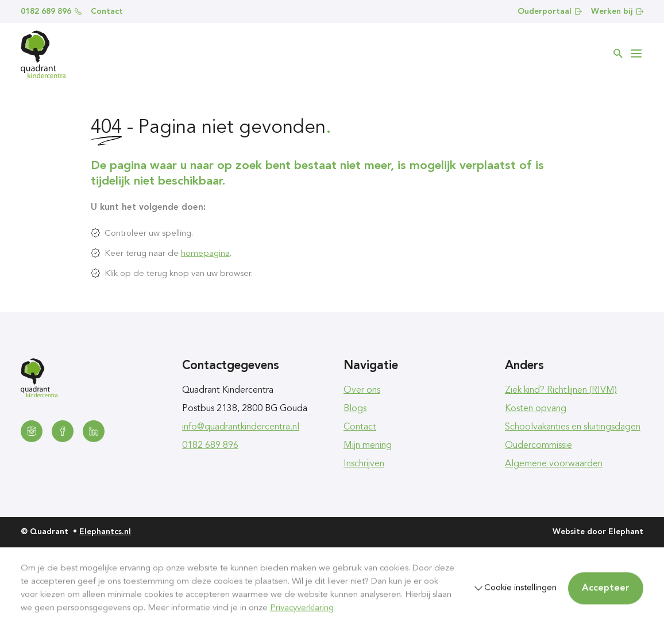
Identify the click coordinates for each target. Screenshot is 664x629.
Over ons (361, 390)
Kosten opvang (535, 408)
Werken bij (617, 11)
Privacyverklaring (302, 607)
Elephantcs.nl (105, 532)
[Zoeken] (618, 53)
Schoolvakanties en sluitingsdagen (572, 427)
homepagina (205, 253)
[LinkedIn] (94, 431)
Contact (107, 11)
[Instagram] (32, 431)
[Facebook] (63, 431)
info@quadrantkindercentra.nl (240, 427)
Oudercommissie (538, 445)
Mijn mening (367, 445)
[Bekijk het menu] (636, 53)
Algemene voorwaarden (554, 464)
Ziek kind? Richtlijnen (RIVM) (561, 390)
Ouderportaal (550, 11)
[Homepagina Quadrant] (43, 54)
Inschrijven (363, 464)
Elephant (625, 532)
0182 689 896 (51, 11)
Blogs (354, 408)
